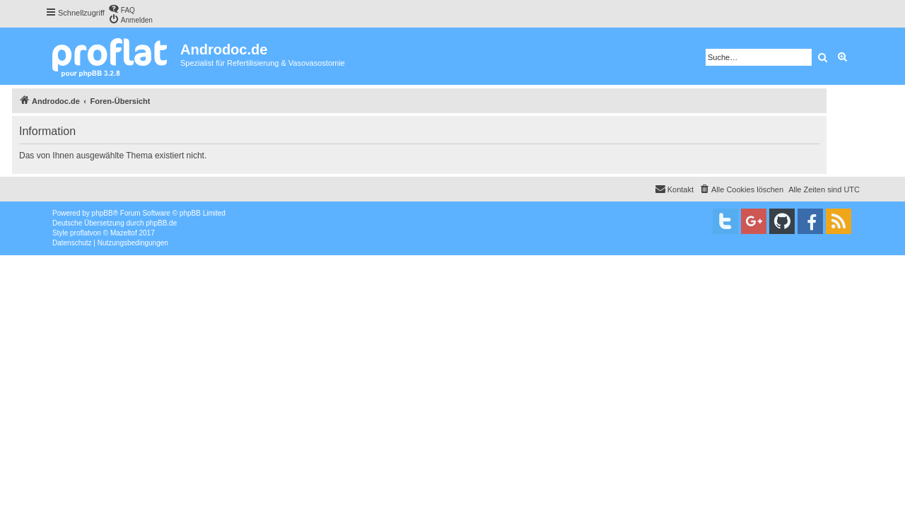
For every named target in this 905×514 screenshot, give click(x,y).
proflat (80, 233)
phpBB (102, 213)
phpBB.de (161, 223)
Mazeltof (123, 233)
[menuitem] (121, 9)
